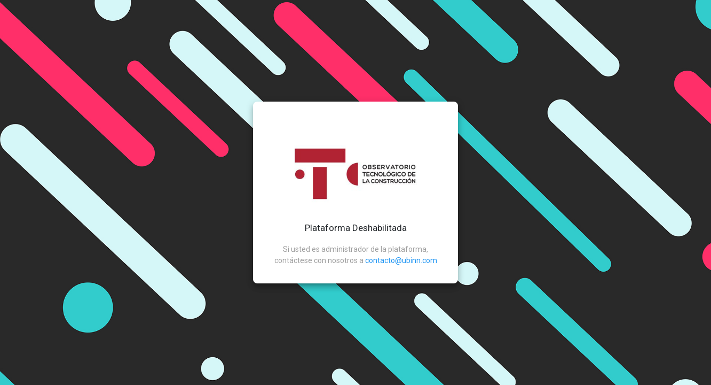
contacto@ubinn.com (401, 260)
